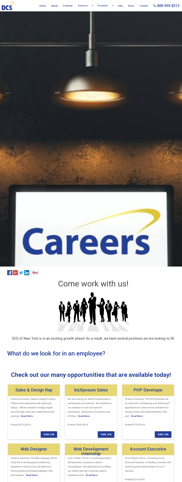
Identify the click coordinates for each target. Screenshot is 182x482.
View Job (49, 434)
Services (83, 5)
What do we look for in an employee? (56, 353)
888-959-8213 (166, 6)
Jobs (120, 5)
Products (103, 5)
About (54, 5)
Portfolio (68, 5)
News (131, 5)
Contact (144, 5)
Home (42, 5)
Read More (27, 416)
